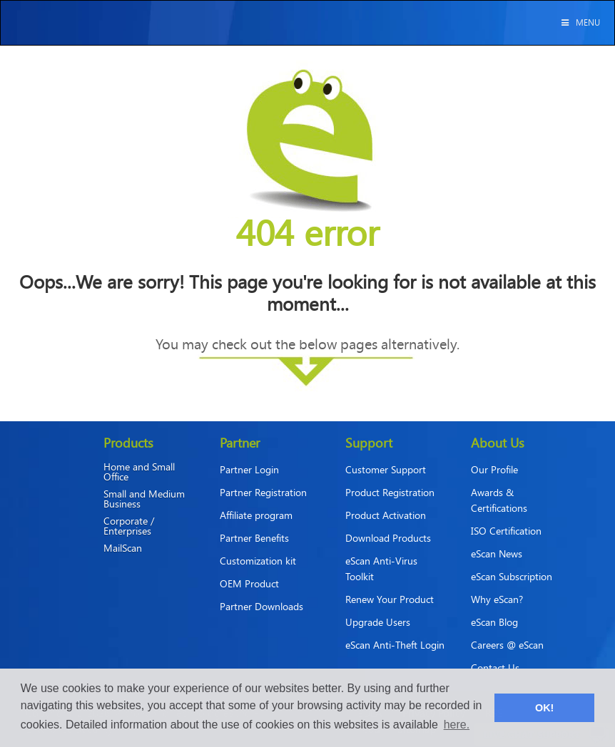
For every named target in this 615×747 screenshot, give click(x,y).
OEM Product (249, 583)
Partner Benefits (254, 538)
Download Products (388, 538)
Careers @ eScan (507, 644)
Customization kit (258, 560)
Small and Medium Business (144, 499)
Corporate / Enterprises (128, 526)
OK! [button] (544, 707)
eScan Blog (494, 622)
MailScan (122, 548)
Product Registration (389, 492)
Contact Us (495, 667)
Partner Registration (263, 492)
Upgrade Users (377, 622)
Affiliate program (256, 515)
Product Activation (385, 515)
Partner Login (249, 469)
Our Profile (494, 469)
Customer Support (385, 469)
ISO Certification (506, 530)
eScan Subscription (511, 576)
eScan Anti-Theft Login (394, 644)
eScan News (496, 553)
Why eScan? (497, 599)
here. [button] (456, 724)
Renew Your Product (389, 599)
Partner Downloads (261, 606)
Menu (579, 22)
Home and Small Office (139, 472)
